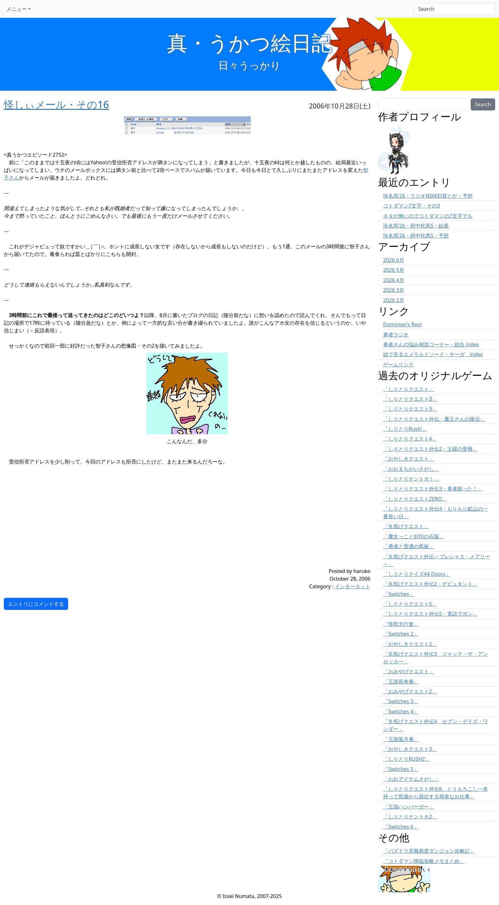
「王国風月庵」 (401, 739)
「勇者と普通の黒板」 (408, 546)
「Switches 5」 (400, 769)
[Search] (454, 9)
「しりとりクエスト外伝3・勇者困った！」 (433, 488)
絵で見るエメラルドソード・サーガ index (433, 354)
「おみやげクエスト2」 (410, 691)
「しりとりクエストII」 (410, 398)
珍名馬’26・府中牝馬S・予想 (416, 235)
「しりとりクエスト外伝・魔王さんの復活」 (434, 418)
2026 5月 (393, 269)
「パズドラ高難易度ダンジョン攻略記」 (429, 850)
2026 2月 (393, 300)
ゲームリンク (398, 364)
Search (483, 104)
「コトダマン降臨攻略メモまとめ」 (424, 861)
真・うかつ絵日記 (249, 42)
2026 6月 (393, 260)
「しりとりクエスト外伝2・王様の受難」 (430, 448)
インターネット (352, 586)
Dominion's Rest (402, 324)
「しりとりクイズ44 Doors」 (417, 573)
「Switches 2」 (400, 633)
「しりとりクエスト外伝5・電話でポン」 (430, 613)
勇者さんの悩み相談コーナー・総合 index (431, 344)
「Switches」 (398, 593)
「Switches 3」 (400, 701)
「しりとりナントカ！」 (411, 478)
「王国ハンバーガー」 (408, 806)
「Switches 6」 (400, 826)
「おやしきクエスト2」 (410, 643)
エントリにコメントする (36, 603)
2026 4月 (393, 280)
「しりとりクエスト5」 (410, 603)
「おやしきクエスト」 (408, 458)
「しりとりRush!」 (405, 428)
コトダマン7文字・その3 (411, 205)
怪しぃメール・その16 (56, 104)
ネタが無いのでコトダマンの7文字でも (428, 215)
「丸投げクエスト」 (406, 526)
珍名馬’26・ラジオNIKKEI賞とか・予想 (428, 195)
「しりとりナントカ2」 (410, 816)
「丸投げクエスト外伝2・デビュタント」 (430, 583)
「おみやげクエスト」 (408, 671)
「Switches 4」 (400, 711)
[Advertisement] (156, 522)
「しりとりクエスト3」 (410, 408)
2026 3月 (393, 289)
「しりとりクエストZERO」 (415, 498)
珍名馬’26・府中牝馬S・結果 (416, 225)
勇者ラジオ (396, 334)
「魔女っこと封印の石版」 (413, 536)
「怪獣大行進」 (401, 623)
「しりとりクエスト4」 (410, 438)
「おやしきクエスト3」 (410, 749)
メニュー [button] (16, 8)
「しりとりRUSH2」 (406, 758)
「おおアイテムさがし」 (411, 778)
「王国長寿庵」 (401, 681)
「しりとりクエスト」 (408, 388)
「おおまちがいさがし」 (411, 468)
